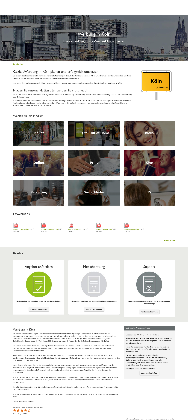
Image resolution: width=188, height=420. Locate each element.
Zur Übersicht (18, 64)
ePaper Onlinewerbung (21, 229)
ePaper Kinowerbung (76, 229)
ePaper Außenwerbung (49, 229)
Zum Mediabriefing (149, 373)
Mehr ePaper (169, 240)
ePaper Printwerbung (104, 229)
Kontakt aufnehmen (38, 309)
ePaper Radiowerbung (132, 229)
